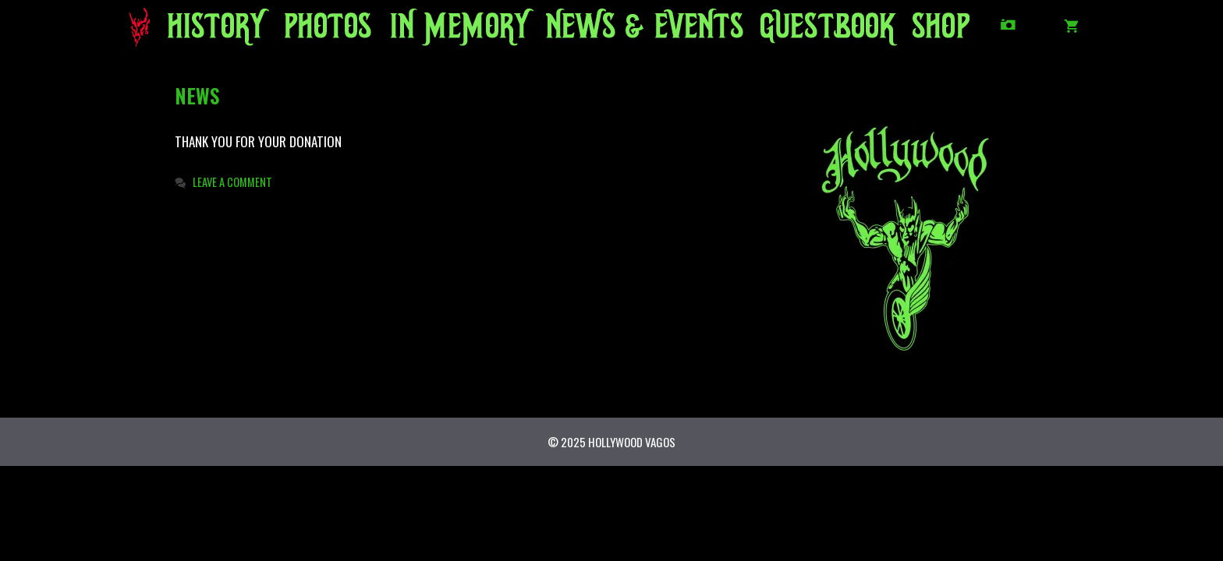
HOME (145, 31)
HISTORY (211, 31)
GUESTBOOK (818, 31)
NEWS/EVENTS (617, 31)
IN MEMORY (446, 31)
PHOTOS (324, 31)
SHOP (939, 31)
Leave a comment (232, 182)
